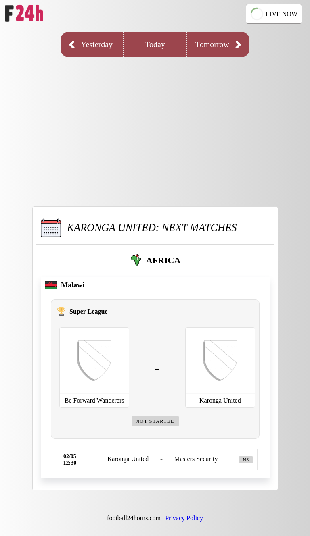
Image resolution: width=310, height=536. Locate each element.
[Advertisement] (155, 125)
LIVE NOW (273, 14)
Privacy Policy (184, 518)
